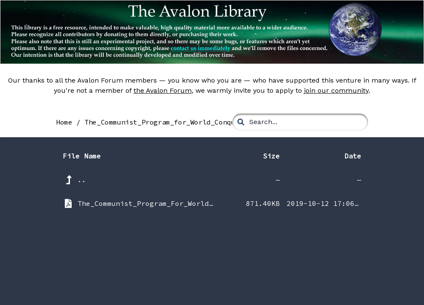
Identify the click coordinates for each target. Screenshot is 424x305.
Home (64, 122)
